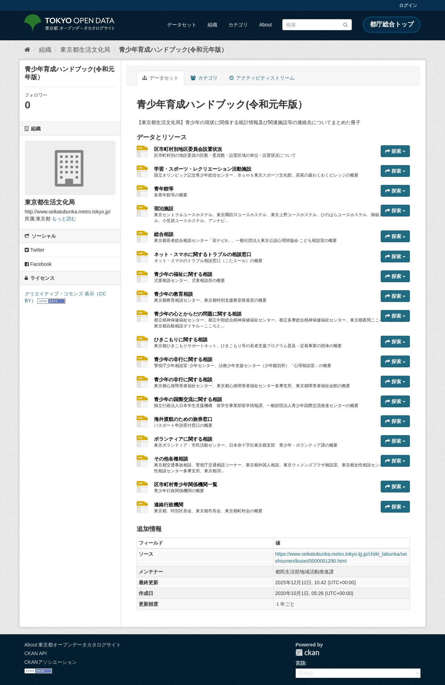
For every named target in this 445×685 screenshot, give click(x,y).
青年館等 (163, 188)
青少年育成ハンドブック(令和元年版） (173, 49)
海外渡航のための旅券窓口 (183, 419)
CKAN (307, 652)
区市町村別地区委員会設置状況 (188, 149)
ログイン (408, 5)
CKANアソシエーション (50, 662)
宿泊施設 (163, 208)
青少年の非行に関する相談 (183, 359)
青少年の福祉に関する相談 (183, 274)
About (265, 24)
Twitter (34, 250)
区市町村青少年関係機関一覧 (185, 484)
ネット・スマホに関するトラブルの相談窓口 (202, 254)
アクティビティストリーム (261, 78)
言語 (300, 663)
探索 (395, 151)
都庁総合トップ (392, 24)
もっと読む (64, 218)
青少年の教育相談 (173, 294)
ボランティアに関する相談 (183, 439)
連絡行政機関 (168, 504)
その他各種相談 (171, 459)
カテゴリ (238, 24)
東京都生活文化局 (85, 49)
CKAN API (35, 653)
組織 (212, 24)
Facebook (38, 264)
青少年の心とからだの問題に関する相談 (198, 314)
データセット (181, 24)
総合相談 (163, 234)
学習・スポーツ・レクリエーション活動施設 (202, 169)
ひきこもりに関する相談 (181, 339)
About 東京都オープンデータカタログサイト (72, 644)
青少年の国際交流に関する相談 (188, 399)
